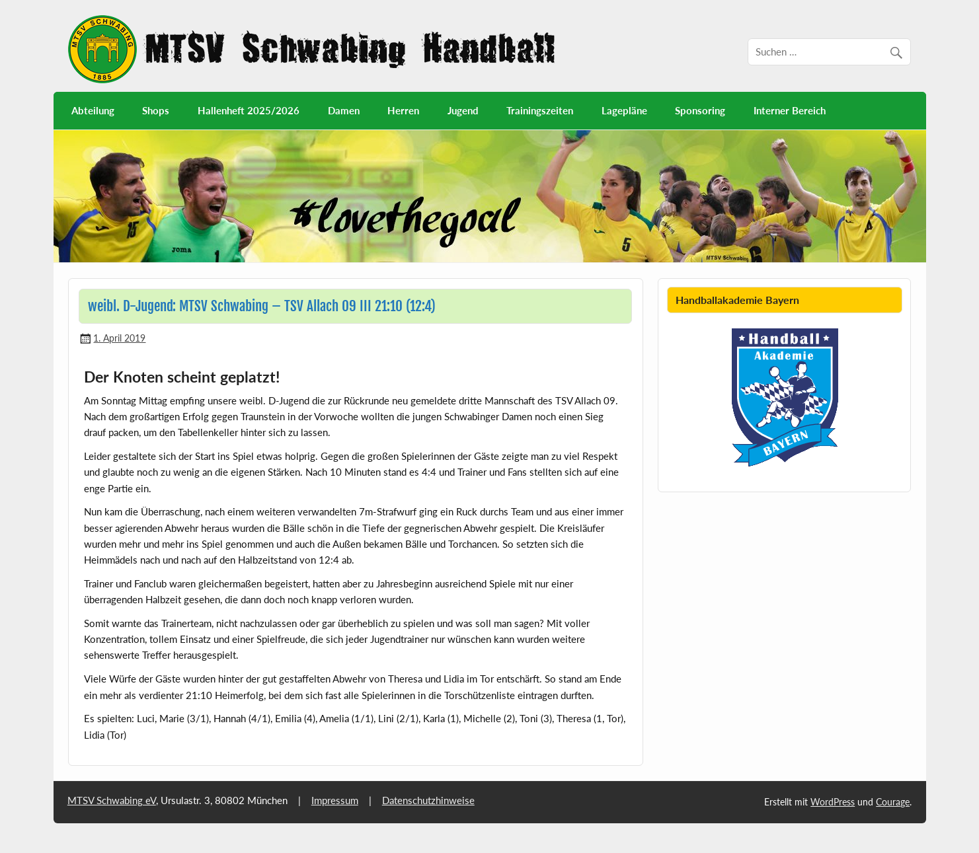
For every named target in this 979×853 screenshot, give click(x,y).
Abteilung (92, 110)
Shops (155, 110)
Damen (344, 110)
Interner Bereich (790, 110)
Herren (403, 110)
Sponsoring (700, 110)
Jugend (463, 110)
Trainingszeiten (539, 110)
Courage (893, 801)
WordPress (832, 801)
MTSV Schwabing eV (111, 800)
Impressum (334, 800)
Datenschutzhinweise (428, 800)
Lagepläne (624, 110)
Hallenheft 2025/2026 (248, 110)
